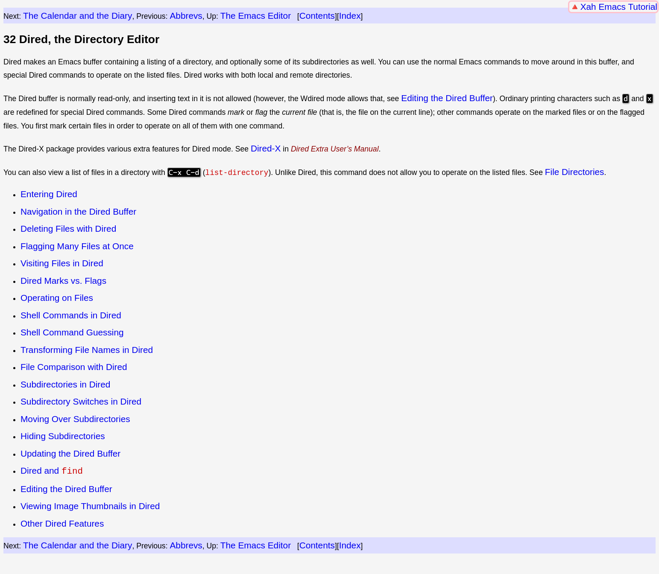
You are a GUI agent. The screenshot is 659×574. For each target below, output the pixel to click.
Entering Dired (49, 194)
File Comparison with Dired (74, 367)
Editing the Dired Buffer (447, 98)
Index (350, 15)
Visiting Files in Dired (62, 263)
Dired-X (266, 148)
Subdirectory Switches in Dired (81, 401)
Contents (317, 15)
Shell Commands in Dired (71, 315)
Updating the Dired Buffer (70, 453)
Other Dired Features (62, 522)
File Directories (574, 172)
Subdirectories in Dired (65, 384)
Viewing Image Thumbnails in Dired (90, 505)
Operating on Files (57, 298)
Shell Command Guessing (72, 332)
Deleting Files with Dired (68, 228)
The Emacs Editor (255, 15)
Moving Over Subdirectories (75, 418)
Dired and (52, 470)
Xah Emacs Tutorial (618, 7)
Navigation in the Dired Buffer (78, 211)
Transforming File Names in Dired (87, 349)
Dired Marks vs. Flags (63, 281)
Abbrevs (186, 15)
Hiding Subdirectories (63, 436)
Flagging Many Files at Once (77, 246)
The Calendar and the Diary (77, 15)
